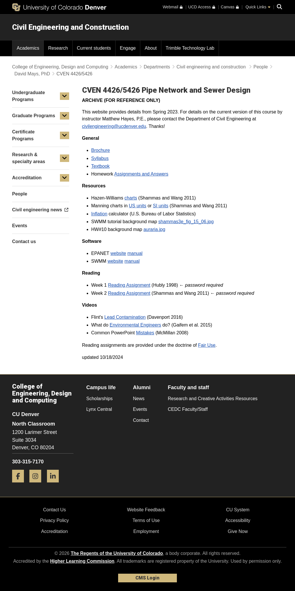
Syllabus (100, 158)
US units (137, 205)
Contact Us (54, 509)
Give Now (238, 531)
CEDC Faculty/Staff (188, 409)
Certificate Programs (23, 135)
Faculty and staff (188, 387)
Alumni (142, 387)
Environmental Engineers (135, 324)
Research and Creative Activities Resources (213, 398)
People (261, 66)
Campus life (101, 387)
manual (134, 253)
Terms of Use (146, 520)
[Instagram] (37, 484)
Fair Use (206, 345)
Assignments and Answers (141, 173)
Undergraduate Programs (28, 96)
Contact (141, 420)
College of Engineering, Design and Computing (60, 66)
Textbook (100, 166)
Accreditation (26, 177)
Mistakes (145, 332)
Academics (126, 66)
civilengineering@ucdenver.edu (114, 126)
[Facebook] (20, 484)
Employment (146, 531)
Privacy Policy (54, 520)
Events (140, 409)
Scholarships (99, 398)
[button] (64, 96)
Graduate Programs (33, 115)
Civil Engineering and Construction (70, 27)
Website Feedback (146, 509)
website (118, 253)
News (139, 398)
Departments (157, 66)
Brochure (100, 150)
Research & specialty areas (28, 158)
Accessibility (237, 520)
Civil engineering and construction (212, 66)
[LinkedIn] (55, 484)
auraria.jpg (154, 229)
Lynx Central (99, 409)
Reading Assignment (129, 285)
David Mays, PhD (32, 73)
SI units (160, 205)
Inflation (99, 213)
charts (130, 197)
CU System (237, 509)
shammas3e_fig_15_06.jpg (185, 221)
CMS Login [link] (147, 578)
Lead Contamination (124, 317)
